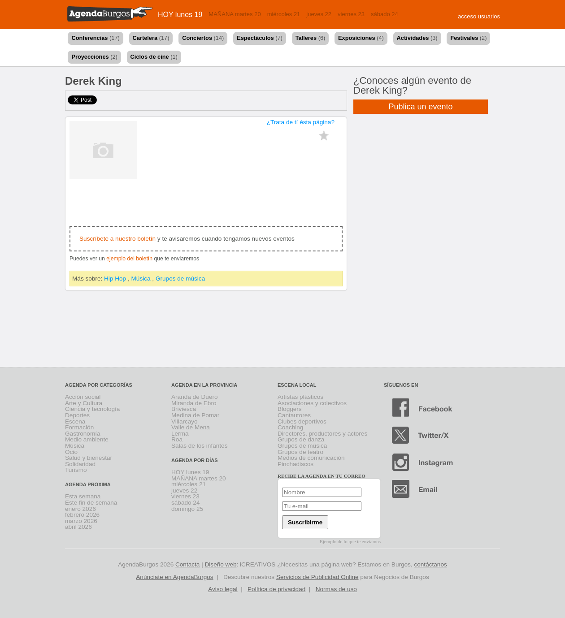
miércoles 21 (283, 14)
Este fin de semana (91, 502)
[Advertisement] (282, 331)
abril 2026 (78, 526)
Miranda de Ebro (194, 403)
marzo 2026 (81, 521)
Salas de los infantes (199, 445)
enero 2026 (80, 509)
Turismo (76, 470)
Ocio (71, 452)
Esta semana (82, 496)
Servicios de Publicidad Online (317, 577)
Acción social (82, 396)
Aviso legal (223, 589)
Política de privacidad (276, 589)
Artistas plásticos (300, 396)
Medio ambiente (87, 439)
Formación (79, 427)
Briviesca (183, 409)
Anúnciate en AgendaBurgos (174, 577)
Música (141, 278)
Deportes (77, 415)
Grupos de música (180, 278)
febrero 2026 (82, 514)
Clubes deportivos (302, 421)
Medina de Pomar (195, 415)
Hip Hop (115, 278)
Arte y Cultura (83, 403)
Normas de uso (336, 589)
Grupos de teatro (300, 452)
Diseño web (221, 564)
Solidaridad (80, 464)
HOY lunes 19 (180, 14)
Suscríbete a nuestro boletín (117, 238)
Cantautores (294, 415)
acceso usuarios (479, 16)
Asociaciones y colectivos (312, 403)
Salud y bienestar (88, 457)
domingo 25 (187, 509)
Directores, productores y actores (322, 433)
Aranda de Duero (194, 396)
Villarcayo (184, 421)
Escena (75, 421)
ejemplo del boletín (129, 258)
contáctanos (430, 564)
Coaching (290, 427)
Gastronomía (82, 433)
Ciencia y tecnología (92, 409)
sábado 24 (384, 14)
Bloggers (290, 409)
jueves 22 (318, 14)
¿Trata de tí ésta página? (301, 122)
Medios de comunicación (311, 457)
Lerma (180, 433)
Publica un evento (420, 106)
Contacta (187, 564)
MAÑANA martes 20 (235, 14)
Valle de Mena (190, 427)
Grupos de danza (301, 439)
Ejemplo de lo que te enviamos (350, 541)
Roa (177, 439)
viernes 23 (351, 14)
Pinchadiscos (295, 464)
